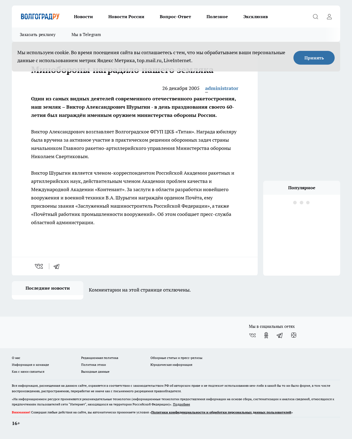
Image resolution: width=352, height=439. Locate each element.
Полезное (217, 16)
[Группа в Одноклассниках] (266, 335)
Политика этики (93, 365)
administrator (221, 88)
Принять (314, 58)
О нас (16, 358)
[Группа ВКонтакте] (252, 335)
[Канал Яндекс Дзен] (294, 335)
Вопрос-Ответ (175, 16)
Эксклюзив (255, 16)
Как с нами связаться (28, 371)
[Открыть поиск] (315, 16)
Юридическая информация (171, 365)
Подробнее (181, 404)
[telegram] (58, 266)
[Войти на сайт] (329, 16)
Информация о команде (30, 365)
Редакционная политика (99, 358)
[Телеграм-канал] (280, 335)
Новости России (126, 16)
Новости (83, 16)
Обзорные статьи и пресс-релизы (176, 358)
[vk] (39, 266)
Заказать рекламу (38, 34)
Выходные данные (95, 371)
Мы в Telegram (86, 34)
